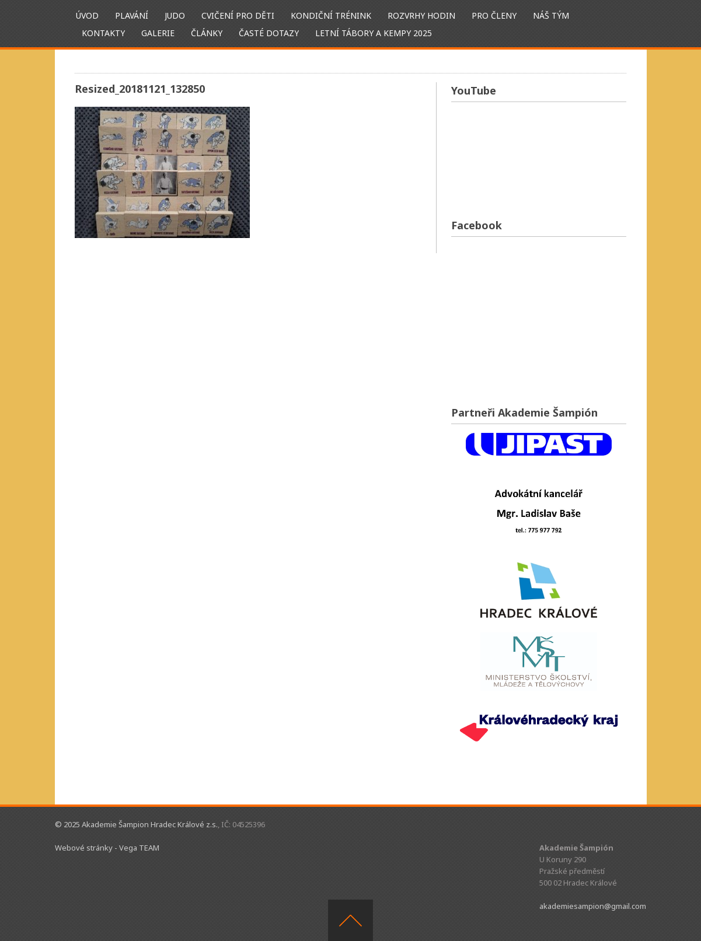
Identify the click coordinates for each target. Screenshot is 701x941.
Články (206, 33)
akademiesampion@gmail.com (592, 906)
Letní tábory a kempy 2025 (373, 33)
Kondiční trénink (331, 15)
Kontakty (103, 33)
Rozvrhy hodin (421, 15)
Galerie (158, 33)
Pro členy (494, 15)
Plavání (131, 15)
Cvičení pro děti (237, 15)
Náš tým (551, 15)
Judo (175, 15)
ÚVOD (87, 15)
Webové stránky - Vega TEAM (107, 847)
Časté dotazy (269, 33)
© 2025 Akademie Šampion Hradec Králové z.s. (136, 824)
